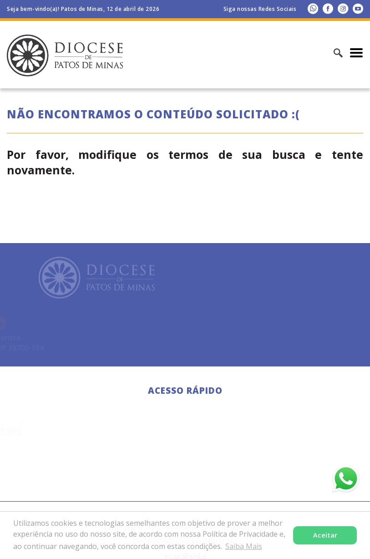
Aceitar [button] (325, 535)
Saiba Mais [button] (243, 546)
